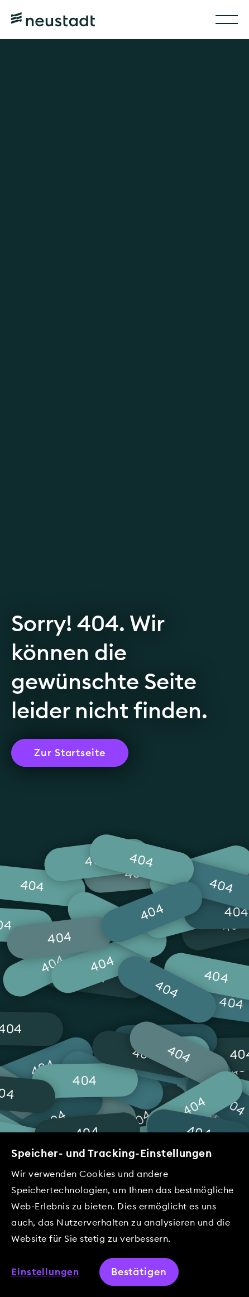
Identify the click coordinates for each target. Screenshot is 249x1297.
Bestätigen (139, 1271)
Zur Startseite (70, 752)
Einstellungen (45, 1272)
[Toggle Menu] (227, 19)
